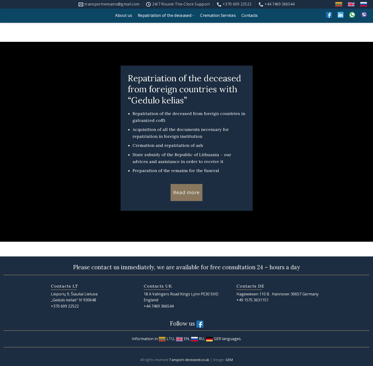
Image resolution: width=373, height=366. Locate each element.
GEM (229, 359)
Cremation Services (218, 15)
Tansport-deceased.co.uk (189, 359)
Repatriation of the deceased (166, 15)
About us (123, 15)
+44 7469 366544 (159, 306)
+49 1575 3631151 (252, 300)
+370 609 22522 (65, 306)
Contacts (249, 15)
